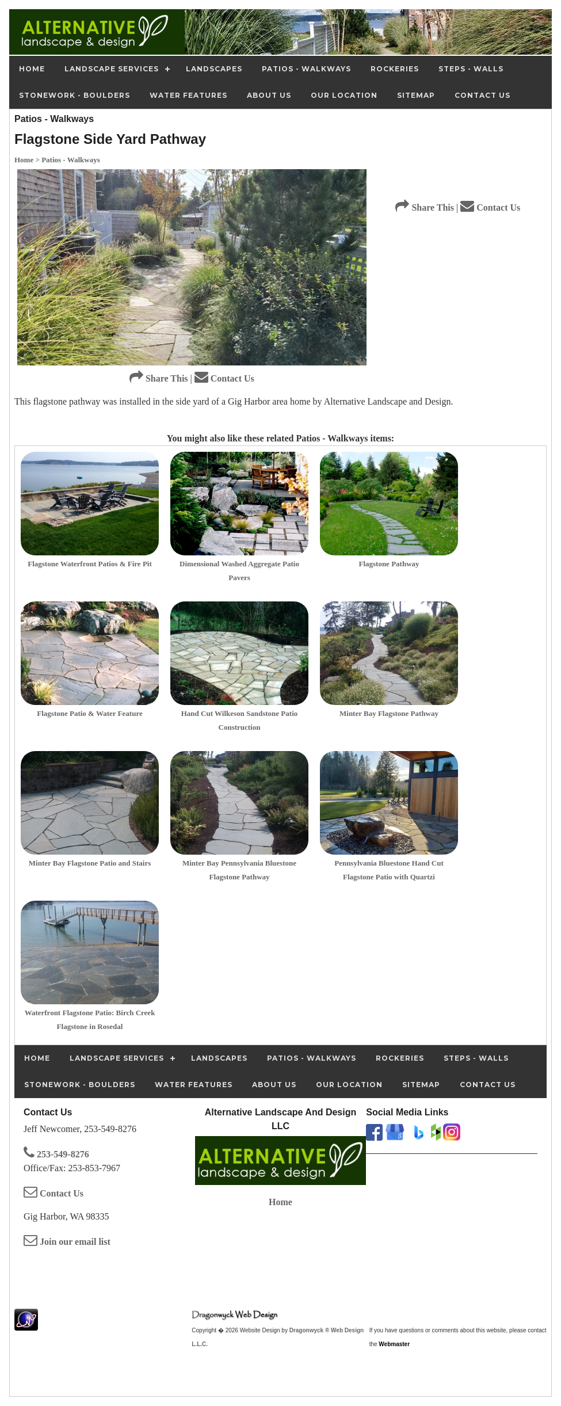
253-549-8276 (56, 1154)
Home (280, 1202)
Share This (158, 378)
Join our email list (67, 1242)
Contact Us (224, 378)
